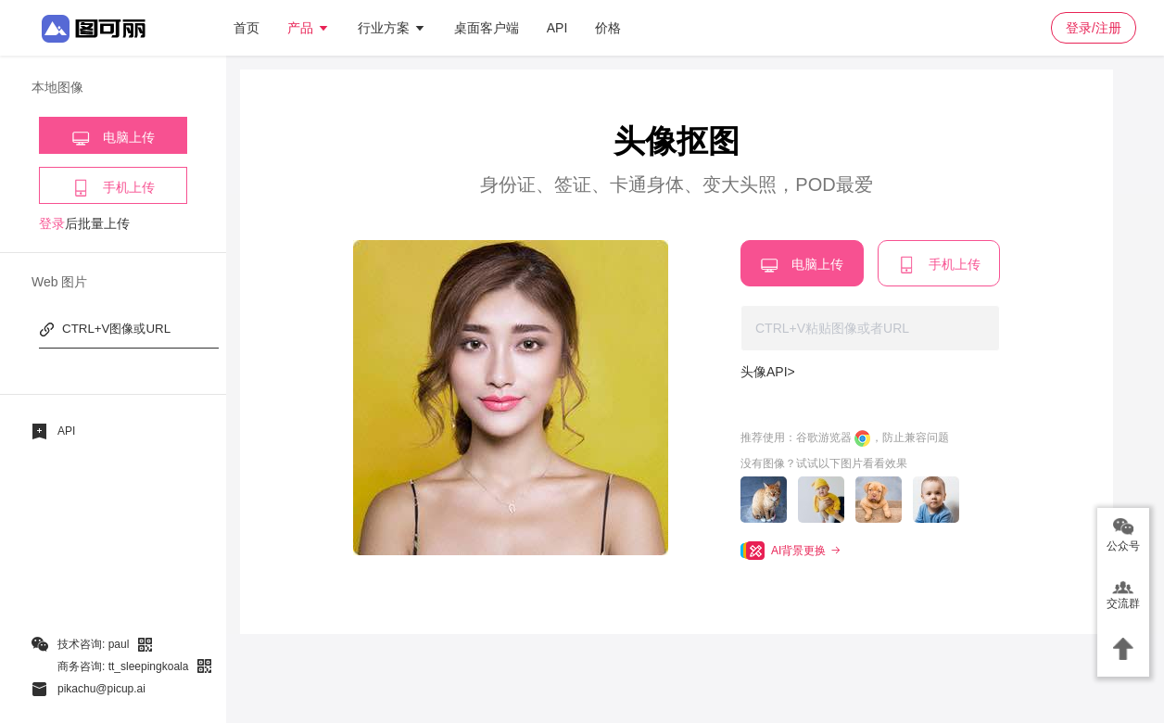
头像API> (767, 371)
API (557, 27)
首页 (246, 27)
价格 (608, 27)
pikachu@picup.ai (101, 688)
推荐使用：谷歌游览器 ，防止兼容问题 (844, 438)
